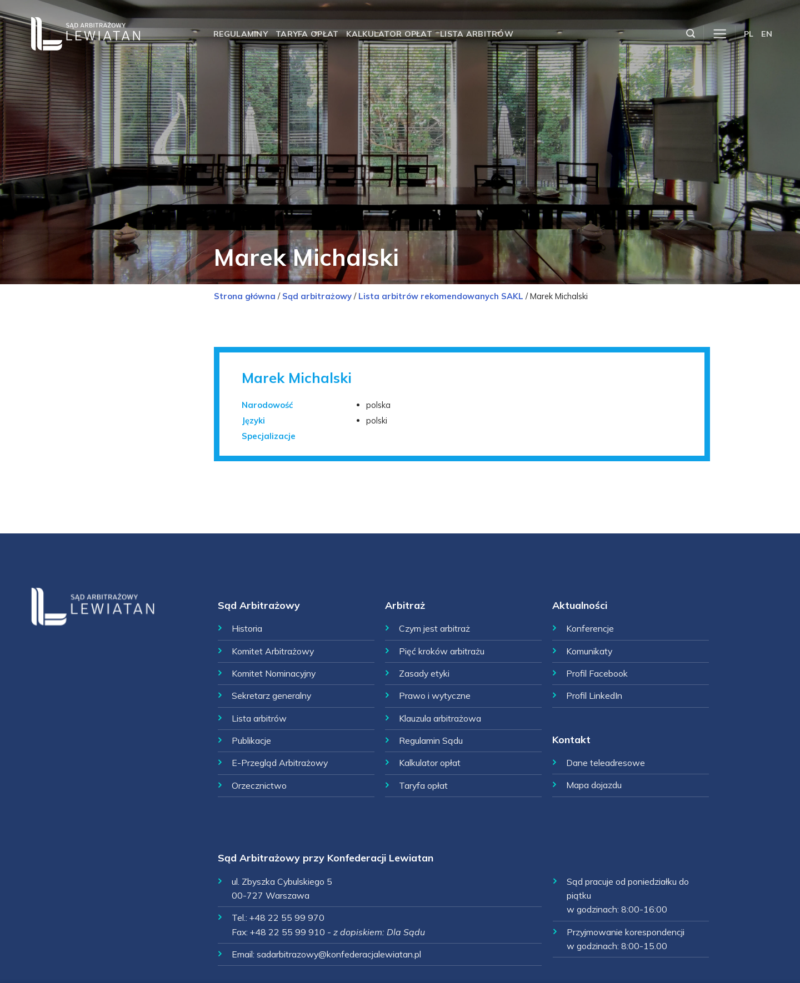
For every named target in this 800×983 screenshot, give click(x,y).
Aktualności (579, 605)
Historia (247, 628)
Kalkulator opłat (389, 34)
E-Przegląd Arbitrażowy (280, 762)
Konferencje (590, 628)
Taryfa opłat (307, 34)
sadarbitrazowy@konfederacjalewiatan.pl (339, 954)
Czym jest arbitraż (434, 628)
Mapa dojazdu (594, 784)
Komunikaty (589, 651)
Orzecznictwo (259, 785)
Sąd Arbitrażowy (259, 605)
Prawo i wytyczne (435, 695)
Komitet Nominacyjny (274, 673)
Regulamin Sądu (431, 740)
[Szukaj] (690, 33)
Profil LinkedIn (594, 695)
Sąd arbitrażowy (317, 296)
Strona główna (245, 296)
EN (766, 34)
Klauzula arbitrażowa (440, 718)
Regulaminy (240, 34)
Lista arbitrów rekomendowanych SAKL (440, 296)
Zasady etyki (424, 673)
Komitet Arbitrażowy (273, 651)
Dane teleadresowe (605, 762)
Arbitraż (405, 605)
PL (749, 34)
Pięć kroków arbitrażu (441, 651)
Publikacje (251, 740)
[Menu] (719, 34)
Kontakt (571, 739)
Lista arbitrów (476, 34)
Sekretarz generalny (271, 695)
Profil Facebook (597, 673)
